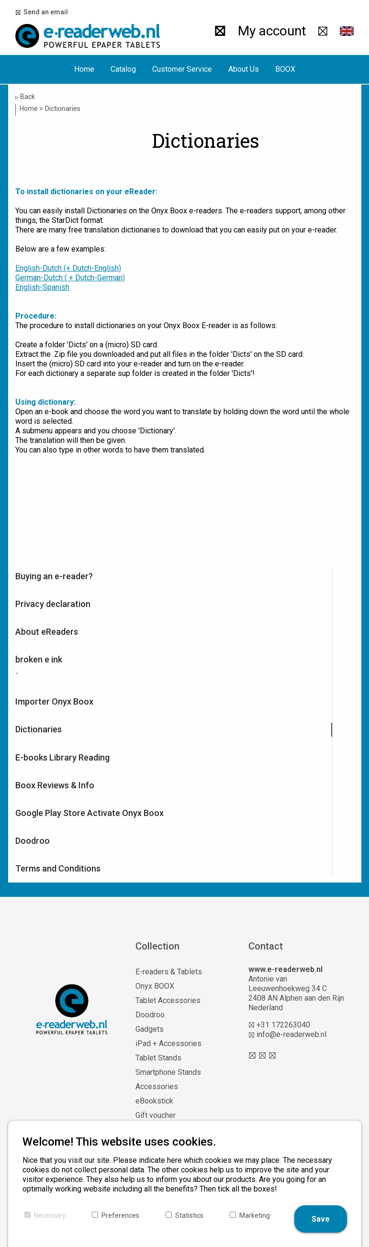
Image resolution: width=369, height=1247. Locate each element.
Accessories (156, 1086)
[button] (347, 31)
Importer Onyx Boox (54, 701)
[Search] (220, 31)
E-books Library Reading (62, 757)
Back (25, 97)
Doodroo (32, 841)
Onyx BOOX (154, 986)
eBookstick (154, 1100)
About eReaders (46, 632)
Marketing (254, 1215)
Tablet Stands (158, 1057)
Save (321, 1219)
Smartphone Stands (168, 1072)
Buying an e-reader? (54, 576)
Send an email (44, 12)
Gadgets (149, 1029)
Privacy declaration (52, 604)
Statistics (189, 1215)
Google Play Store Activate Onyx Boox (89, 813)
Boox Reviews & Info (54, 785)
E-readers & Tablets (168, 971)
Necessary (50, 1215)
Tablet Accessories (168, 1000)
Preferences (120, 1215)
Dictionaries (38, 729)
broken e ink (38, 659)
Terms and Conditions (58, 868)
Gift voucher (155, 1115)
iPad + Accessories (168, 1043)
